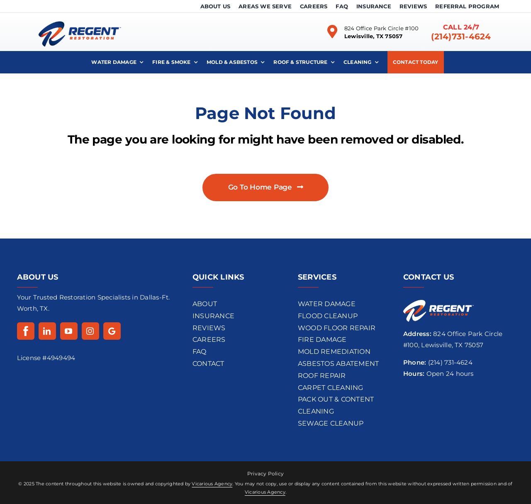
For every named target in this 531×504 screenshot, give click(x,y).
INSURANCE (213, 316)
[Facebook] (25, 331)
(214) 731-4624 (450, 362)
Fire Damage (322, 339)
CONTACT (208, 364)
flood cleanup (328, 316)
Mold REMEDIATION (334, 351)
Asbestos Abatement (338, 364)
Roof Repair (322, 376)
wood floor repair (336, 328)
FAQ (199, 351)
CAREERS (209, 339)
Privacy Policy (265, 473)
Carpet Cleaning (330, 388)
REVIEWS (209, 328)
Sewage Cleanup (330, 423)
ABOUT (204, 304)
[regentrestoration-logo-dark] (79, 16)
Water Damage (327, 304)
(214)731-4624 (461, 36)
